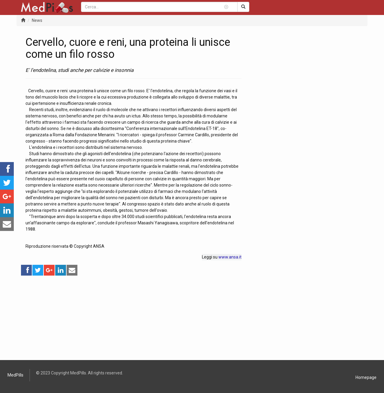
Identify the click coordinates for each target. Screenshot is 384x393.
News (37, 20)
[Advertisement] (133, 318)
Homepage (366, 377)
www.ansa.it (230, 257)
